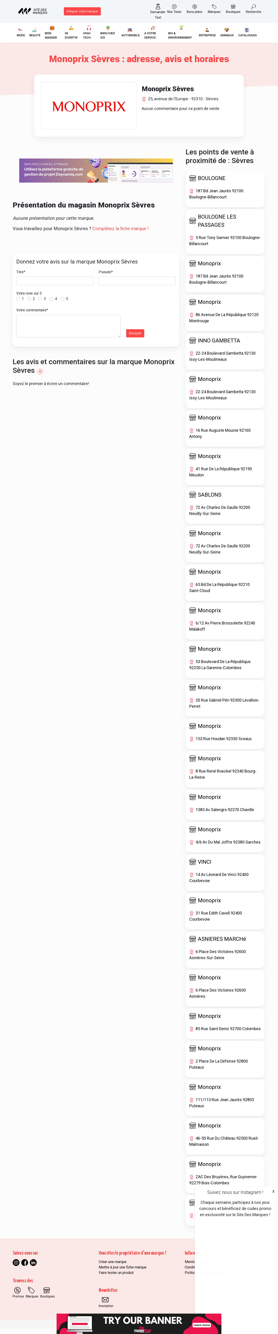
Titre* (20, 277)
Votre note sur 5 (29, 299)
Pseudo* (106, 277)
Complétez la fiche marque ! (120, 234)
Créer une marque (113, 1267)
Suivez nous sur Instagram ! (235, 1192)
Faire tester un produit (116, 1278)
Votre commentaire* (32, 315)
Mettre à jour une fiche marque (122, 1273)
